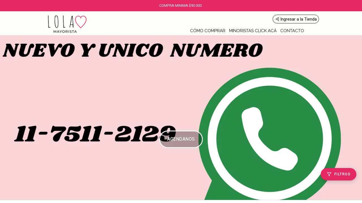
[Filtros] (338, 174)
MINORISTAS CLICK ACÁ (253, 30)
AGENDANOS (181, 139)
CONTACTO (292, 30)
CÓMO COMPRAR (207, 30)
